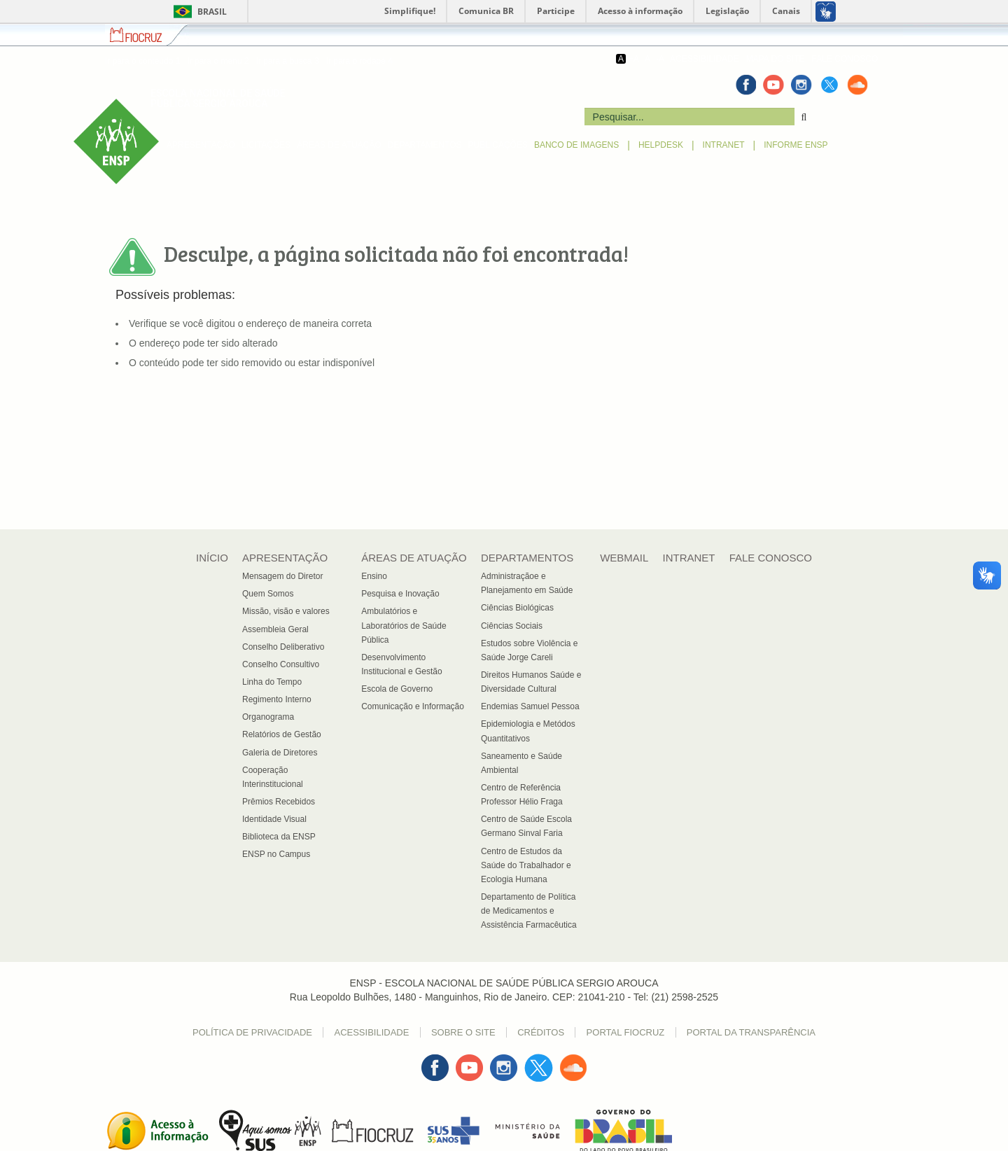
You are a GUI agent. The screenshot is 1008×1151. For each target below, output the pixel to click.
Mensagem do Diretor (282, 576)
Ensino (374, 576)
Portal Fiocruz (626, 1032)
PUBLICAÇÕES (498, 145)
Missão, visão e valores (286, 611)
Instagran (504, 1060)
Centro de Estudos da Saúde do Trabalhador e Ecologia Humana (526, 865)
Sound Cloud (573, 1067)
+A (634, 59)
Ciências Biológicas (517, 608)
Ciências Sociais (511, 626)
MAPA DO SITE (775, 59)
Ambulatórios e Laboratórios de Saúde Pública (403, 625)
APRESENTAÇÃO (201, 145)
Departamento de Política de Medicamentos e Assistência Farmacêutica (529, 911)
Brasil (197, 12)
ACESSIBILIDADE (704, 59)
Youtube (469, 1060)
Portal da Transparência (751, 1032)
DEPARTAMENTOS (425, 145)
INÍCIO (212, 558)
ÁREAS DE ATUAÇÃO (339, 145)
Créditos (540, 1032)
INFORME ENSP (795, 145)
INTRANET (724, 145)
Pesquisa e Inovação (400, 594)
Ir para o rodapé (359, 61)
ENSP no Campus (276, 854)
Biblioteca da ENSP (279, 837)
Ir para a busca (286, 61)
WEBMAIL (624, 558)
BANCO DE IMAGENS (576, 145)
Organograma (268, 717)
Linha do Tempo (272, 682)
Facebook (434, 1060)
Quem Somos (267, 594)
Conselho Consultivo (280, 664)
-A (660, 59)
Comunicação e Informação (412, 706)
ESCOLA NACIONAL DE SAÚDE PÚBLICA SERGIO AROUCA (217, 98)
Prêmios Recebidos (278, 802)
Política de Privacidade (252, 1032)
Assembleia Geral (275, 629)
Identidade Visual (274, 819)
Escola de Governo (397, 689)
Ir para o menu (217, 61)
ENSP (86, 105)
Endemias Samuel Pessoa (530, 706)
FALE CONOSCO (845, 59)
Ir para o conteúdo (142, 61)
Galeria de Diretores (279, 753)
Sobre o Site (463, 1032)
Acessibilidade (371, 1032)
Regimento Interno (277, 699)
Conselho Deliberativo (283, 647)
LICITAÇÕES (265, 145)
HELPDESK (660, 145)
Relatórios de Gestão (281, 734)
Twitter (538, 1060)
